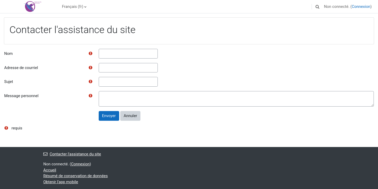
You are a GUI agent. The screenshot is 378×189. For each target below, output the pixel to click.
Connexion (361, 6)
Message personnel (21, 95)
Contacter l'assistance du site (72, 154)
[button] (317, 6)
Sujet (8, 81)
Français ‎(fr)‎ (72, 6)
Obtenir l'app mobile (60, 182)
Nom (8, 53)
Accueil (49, 170)
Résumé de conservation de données (75, 176)
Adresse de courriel (21, 67)
